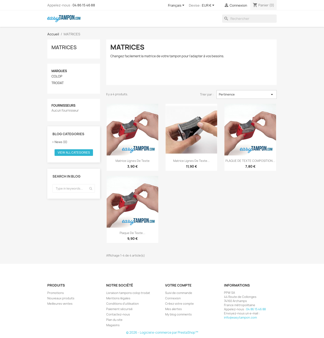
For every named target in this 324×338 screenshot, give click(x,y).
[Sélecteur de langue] (177, 5)
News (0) (61, 142)
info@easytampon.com (240, 317)
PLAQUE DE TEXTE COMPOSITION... (250, 161)
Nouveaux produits (60, 298)
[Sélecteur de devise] (209, 5)
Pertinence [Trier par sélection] (246, 94)
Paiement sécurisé (119, 309)
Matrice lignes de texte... (191, 161)
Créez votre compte (179, 304)
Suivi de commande (178, 293)
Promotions (55, 293)
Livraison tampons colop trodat (128, 293)
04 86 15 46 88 (84, 5)
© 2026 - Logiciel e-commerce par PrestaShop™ (162, 332)
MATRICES (64, 47)
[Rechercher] (249, 18)
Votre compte (178, 285)
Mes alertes (173, 309)
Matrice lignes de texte (133, 161)
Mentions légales (118, 298)
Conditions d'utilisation (122, 304)
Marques (59, 71)
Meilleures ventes (60, 304)
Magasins (113, 325)
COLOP (56, 76)
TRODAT (57, 83)
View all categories (74, 152)
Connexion (173, 298)
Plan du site (114, 320)
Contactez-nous (118, 314)
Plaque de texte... (132, 233)
